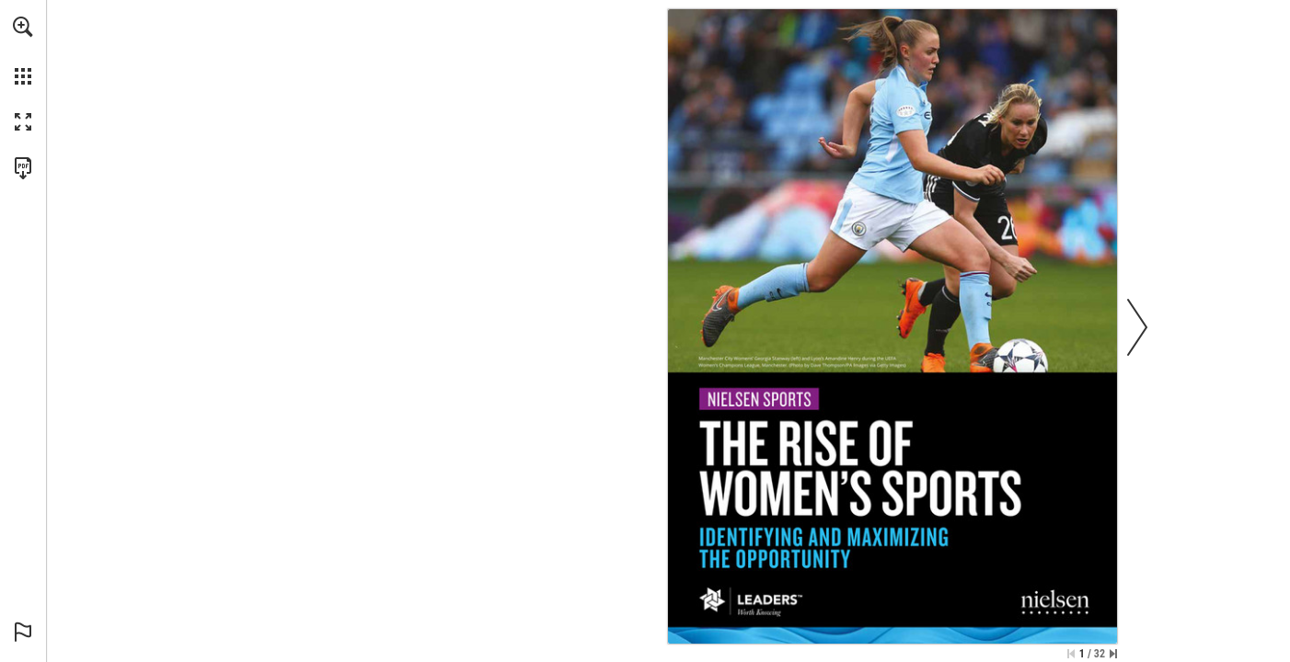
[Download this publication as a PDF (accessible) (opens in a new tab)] (23, 168)
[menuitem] (23, 50)
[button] (23, 27)
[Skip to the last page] (1113, 653)
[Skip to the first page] (1071, 653)
